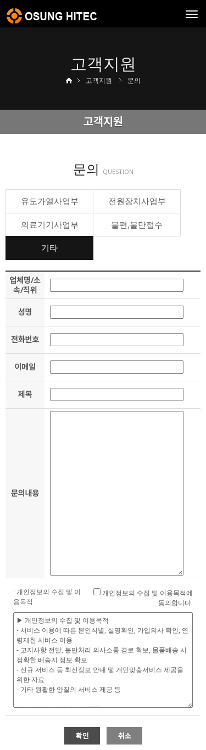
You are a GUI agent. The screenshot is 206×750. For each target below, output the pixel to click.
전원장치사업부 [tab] (137, 200)
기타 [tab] (49, 247)
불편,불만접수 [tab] (137, 224)
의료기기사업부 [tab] (50, 224)
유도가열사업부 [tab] (50, 200)
